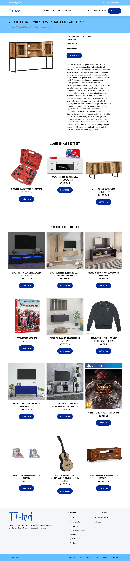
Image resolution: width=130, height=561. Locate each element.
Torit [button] (46, 11)
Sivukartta (117, 557)
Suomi (107, 3)
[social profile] (24, 3)
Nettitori (57, 11)
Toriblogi (86, 11)
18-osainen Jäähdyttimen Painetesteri (26, 189)
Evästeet (80, 557)
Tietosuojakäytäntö (103, 557)
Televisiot (91, 36)
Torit (72, 517)
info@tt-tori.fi (115, 3)
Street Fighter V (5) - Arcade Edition (103, 412)
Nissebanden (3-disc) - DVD (26, 338)
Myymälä (114, 11)
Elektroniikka (81, 36)
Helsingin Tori (75, 522)
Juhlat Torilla (72, 11)
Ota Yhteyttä (100, 11)
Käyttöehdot (89, 557)
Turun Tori (74, 526)
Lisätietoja (74, 56)
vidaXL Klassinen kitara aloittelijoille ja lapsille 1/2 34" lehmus (65, 478)
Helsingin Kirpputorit (78, 530)
